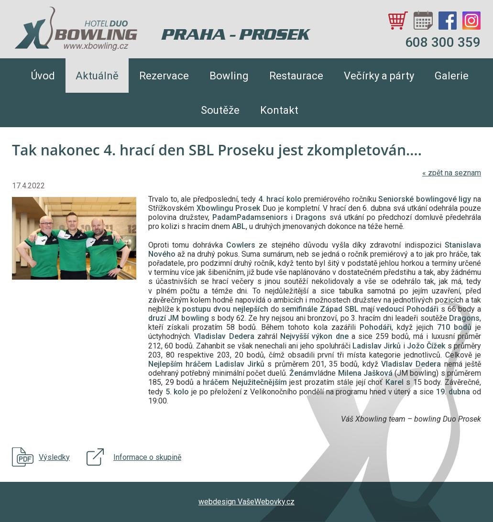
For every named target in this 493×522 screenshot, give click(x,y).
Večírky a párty (379, 76)
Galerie (452, 76)
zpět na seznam (451, 172)
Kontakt (279, 110)
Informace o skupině (147, 457)
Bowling (229, 76)
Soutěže (220, 110)
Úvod (43, 76)
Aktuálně (97, 76)
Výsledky (54, 457)
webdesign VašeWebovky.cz (246, 501)
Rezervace (164, 76)
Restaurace (296, 76)
